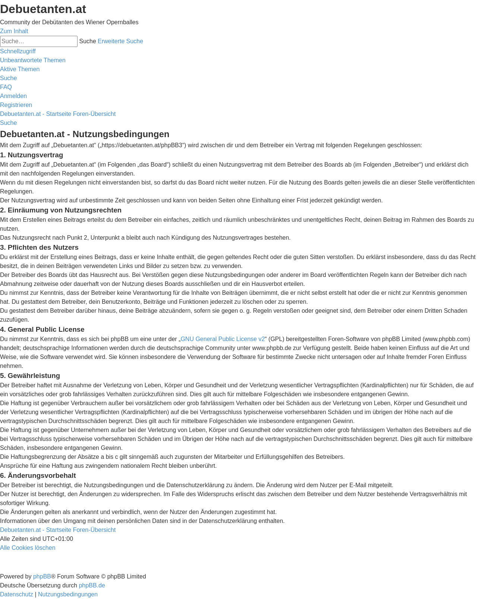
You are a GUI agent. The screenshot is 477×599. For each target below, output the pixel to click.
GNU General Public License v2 (223, 339)
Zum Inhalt (14, 31)
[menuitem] (33, 60)
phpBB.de (92, 585)
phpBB (42, 576)
